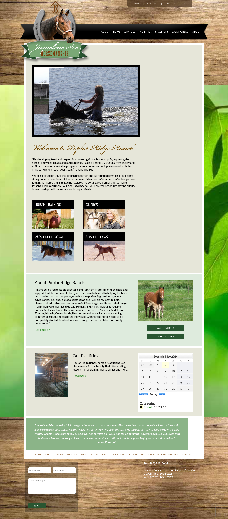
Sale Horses (180, 31)
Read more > (42, 329)
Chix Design (165, 476)
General (146, 407)
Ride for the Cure (175, 3)
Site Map (190, 470)
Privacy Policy (152, 470)
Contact (152, 3)
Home (137, 3)
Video (195, 31)
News (116, 31)
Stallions (162, 31)
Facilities (145, 31)
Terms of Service (173, 470)
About (105, 31)
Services (129, 31)
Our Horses (165, 336)
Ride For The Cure (168, 454)
